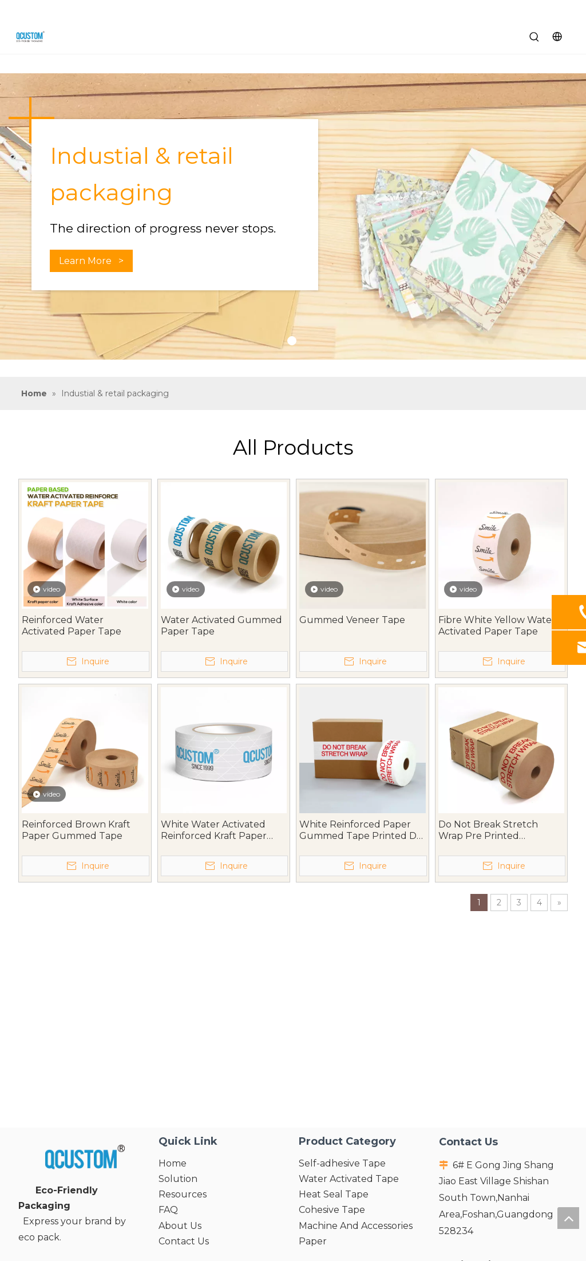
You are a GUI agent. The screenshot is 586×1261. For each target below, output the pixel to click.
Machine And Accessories (356, 1225)
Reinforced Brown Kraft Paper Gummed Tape (76, 830)
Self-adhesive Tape (342, 1163)
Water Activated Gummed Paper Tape (221, 625)
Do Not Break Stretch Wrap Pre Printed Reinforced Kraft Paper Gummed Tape (491, 830)
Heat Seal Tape (334, 1194)
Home (173, 1163)
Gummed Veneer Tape (352, 619)
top (568, 1218)
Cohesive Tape (332, 1209)
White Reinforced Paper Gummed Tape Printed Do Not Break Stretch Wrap (360, 830)
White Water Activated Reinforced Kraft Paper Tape (214, 830)
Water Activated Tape (349, 1178)
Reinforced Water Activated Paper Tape (71, 625)
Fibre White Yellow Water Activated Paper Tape (497, 625)
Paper (313, 1241)
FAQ (168, 1209)
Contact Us (184, 1241)
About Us (180, 1225)
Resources (183, 1194)
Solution (178, 1178)
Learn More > (91, 260)
